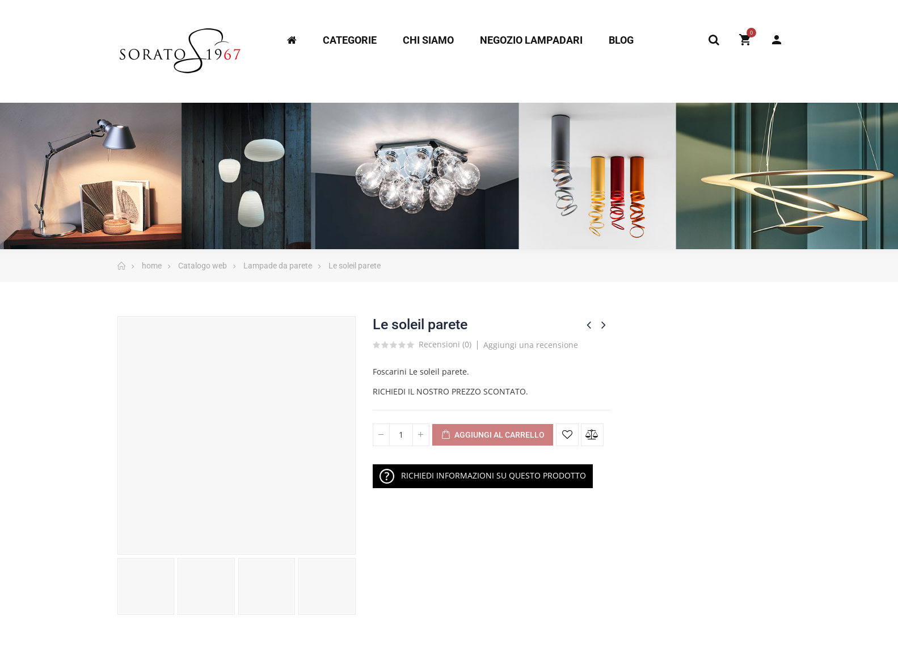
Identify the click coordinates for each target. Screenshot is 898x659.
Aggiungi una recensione (530, 344)
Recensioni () (445, 345)
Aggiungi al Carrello (493, 435)
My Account (776, 40)
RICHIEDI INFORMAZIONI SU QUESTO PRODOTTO (483, 476)
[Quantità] (401, 434)
